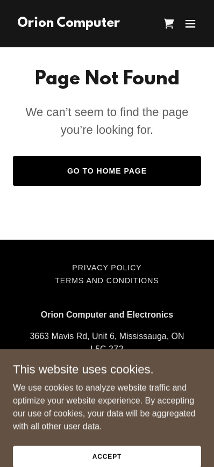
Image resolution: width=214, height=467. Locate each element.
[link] (68, 23)
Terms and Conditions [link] (107, 280)
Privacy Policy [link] (106, 267)
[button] (190, 23)
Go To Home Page (107, 171)
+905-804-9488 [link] (107, 370)
